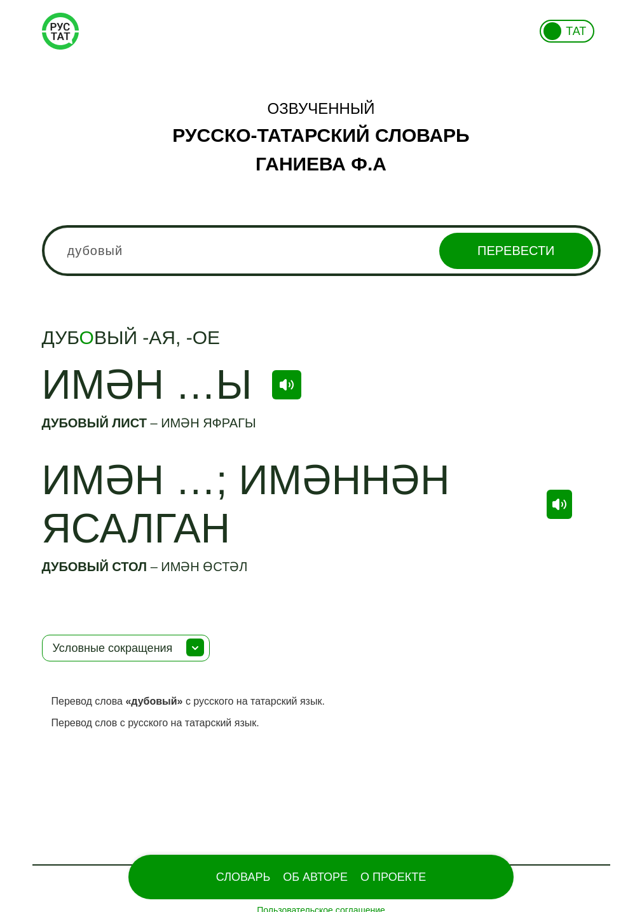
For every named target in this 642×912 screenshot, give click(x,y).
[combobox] (321, 250)
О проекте (393, 877)
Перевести (515, 251)
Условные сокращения (113, 648)
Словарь (243, 877)
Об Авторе (315, 877)
